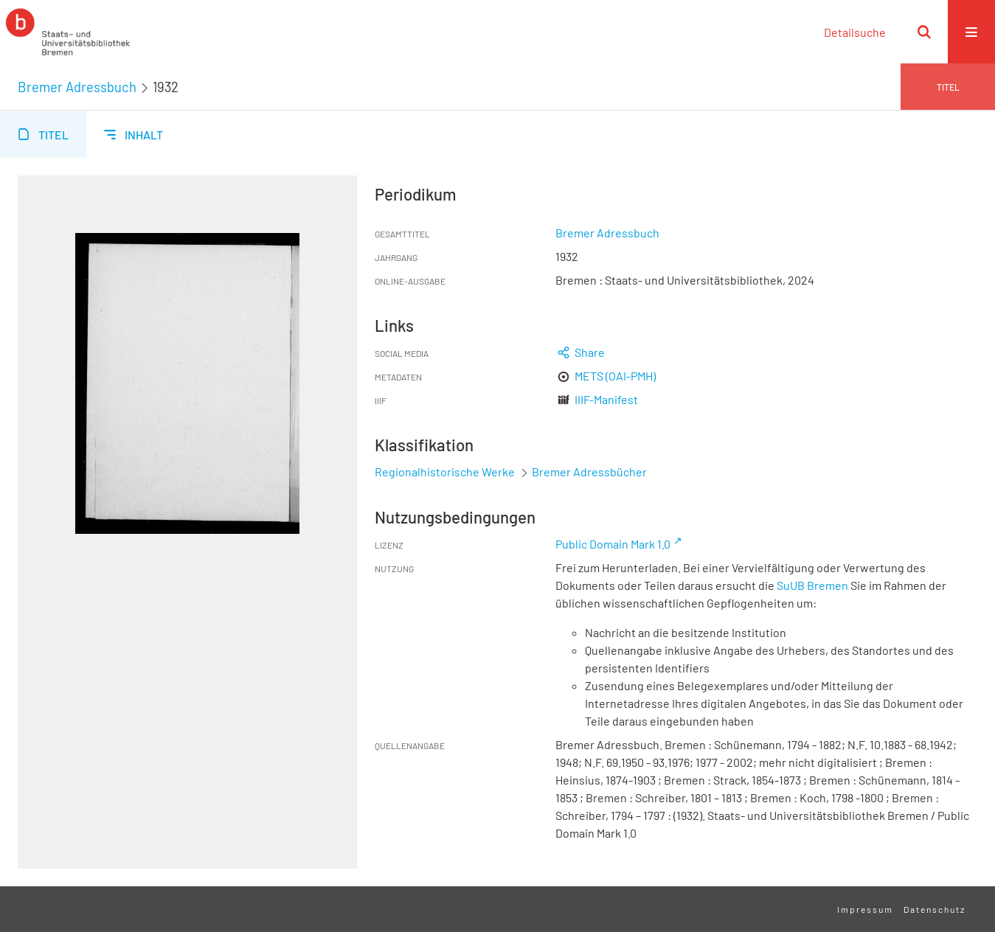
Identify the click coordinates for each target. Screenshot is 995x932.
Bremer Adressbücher (589, 472)
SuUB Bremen (812, 585)
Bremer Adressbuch (77, 87)
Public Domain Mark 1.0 (612, 544)
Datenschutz (934, 909)
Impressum (865, 909)
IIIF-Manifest (606, 399)
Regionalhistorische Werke (446, 472)
